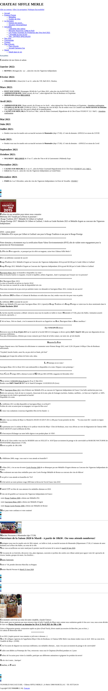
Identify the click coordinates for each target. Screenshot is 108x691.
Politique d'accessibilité (36, 9)
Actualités (4, 56)
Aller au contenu (6, 9)
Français (27, 688)
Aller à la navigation (20, 9)
